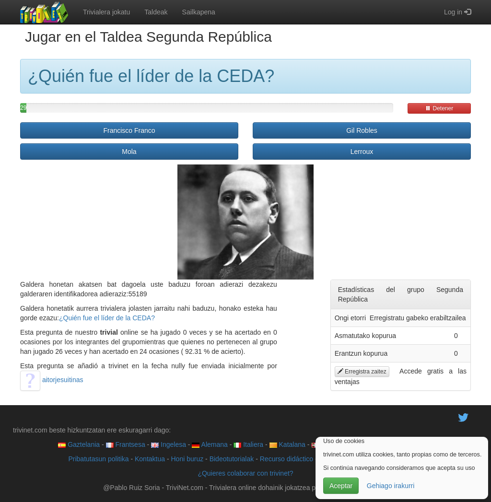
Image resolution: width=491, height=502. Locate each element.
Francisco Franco (129, 130)
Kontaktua (150, 459)
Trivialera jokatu (106, 12)
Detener (439, 108)
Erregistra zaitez (362, 371)
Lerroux (362, 151)
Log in (457, 12)
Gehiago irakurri (391, 486)
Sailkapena (198, 12)
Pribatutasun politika (98, 459)
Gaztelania (79, 444)
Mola (129, 151)
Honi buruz (187, 459)
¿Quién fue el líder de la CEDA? (107, 318)
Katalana (287, 444)
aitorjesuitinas (51, 380)
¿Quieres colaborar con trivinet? (245, 473)
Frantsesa (125, 444)
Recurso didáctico (286, 459)
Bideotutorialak (232, 459)
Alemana (209, 444)
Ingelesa (168, 444)
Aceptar (340, 486)
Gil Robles (361, 130)
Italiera (248, 444)
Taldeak (155, 12)
